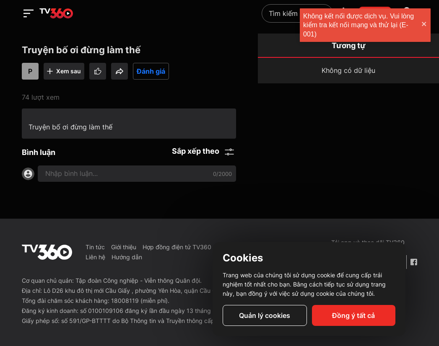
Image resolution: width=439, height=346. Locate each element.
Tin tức (95, 246)
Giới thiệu (123, 246)
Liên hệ (95, 257)
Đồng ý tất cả (353, 315)
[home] (56, 13)
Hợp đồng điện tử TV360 (177, 246)
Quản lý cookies (264, 315)
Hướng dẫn (127, 257)
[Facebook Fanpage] (413, 262)
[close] (424, 25)
